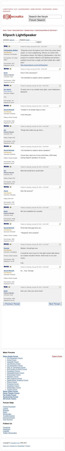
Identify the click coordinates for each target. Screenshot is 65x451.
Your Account (8, 419)
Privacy (28, 446)
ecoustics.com (15, 443)
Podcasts (6, 11)
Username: (11, 41)
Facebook (6, 427)
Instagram (6, 429)
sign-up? (12, 40)
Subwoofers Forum (14, 388)
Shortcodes (7, 414)
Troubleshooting (9, 416)
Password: (28, 41)
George (6, 248)
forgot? (28, 40)
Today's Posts (57, 356)
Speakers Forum (13, 386)
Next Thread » (55, 304)
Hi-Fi (15, 9)
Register (6, 410)
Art (5, 130)
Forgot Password (9, 407)
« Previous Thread (11, 304)
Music (55, 9)
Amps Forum (11, 360)
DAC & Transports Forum (16, 367)
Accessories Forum (10, 397)
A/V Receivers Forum (15, 358)
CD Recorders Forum (15, 365)
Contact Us (13, 446)
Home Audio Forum (10, 356)
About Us (6, 446)
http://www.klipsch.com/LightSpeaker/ (34, 65)
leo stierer (7, 89)
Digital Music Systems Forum (17, 380)
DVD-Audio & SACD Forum (17, 369)
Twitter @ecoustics (10, 433)
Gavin (6, 191)
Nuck (6, 73)
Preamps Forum (13, 384)
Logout (5, 408)
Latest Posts (8, 9)
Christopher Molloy (11, 50)
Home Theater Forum (11, 393)
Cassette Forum (13, 362)
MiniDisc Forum (12, 376)
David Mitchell (9, 110)
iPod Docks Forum (14, 375)
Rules (5, 412)
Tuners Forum (12, 389)
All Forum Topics (9, 399)
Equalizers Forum (13, 371)
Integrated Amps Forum (15, 373)
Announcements (9, 418)
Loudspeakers (23, 9)
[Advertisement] (32, 328)
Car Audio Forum (9, 395)
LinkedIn (6, 431)
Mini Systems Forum (14, 378)
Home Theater (36, 9)
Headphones (47, 9)
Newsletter (21, 446)
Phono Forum (12, 382)
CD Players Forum (14, 364)
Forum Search (37, 20)
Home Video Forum (10, 391)
